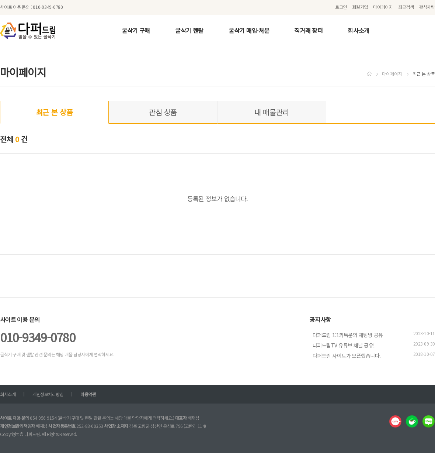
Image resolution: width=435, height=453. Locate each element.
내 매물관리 (271, 112)
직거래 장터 (308, 30)
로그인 (341, 7)
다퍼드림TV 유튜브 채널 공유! (344, 345)
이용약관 (88, 394)
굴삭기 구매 (136, 30)
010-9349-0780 (37, 337)
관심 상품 (163, 112)
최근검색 (406, 7)
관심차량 (427, 7)
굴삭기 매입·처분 (249, 30)
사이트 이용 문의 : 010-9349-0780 (31, 7)
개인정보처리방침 (47, 394)
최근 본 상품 (54, 112)
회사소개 (358, 30)
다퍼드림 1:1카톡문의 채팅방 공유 (348, 335)
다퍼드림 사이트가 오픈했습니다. (346, 355)
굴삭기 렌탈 (189, 30)
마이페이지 (383, 7)
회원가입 (360, 7)
